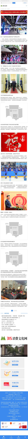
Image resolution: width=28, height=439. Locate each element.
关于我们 (14, 419)
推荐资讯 (6, 318)
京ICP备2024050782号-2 (6, 411)
